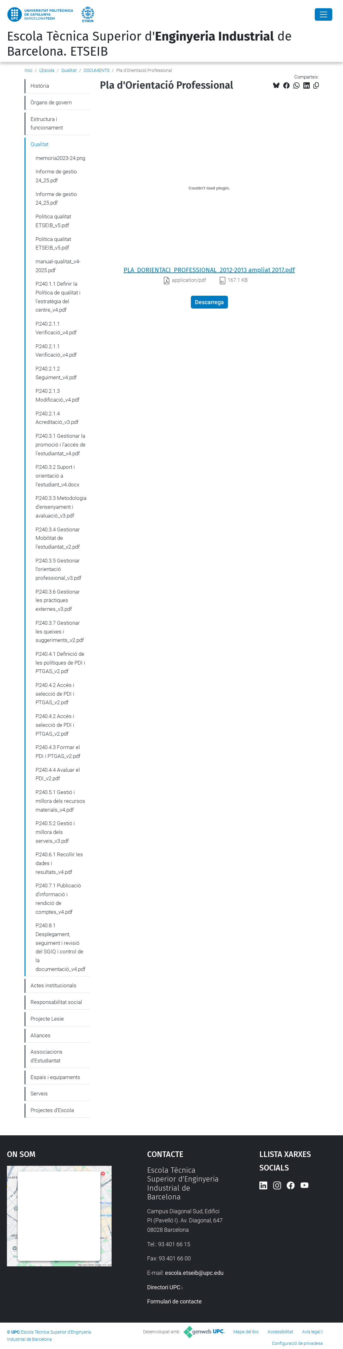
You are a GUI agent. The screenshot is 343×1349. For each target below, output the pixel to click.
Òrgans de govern (51, 102)
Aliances (40, 1035)
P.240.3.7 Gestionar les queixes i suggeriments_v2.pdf (60, 631)
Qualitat (69, 70)
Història (39, 86)
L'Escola (46, 70)
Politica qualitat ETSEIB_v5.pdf (53, 220)
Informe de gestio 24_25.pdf (56, 176)
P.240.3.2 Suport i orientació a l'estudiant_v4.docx (57, 475)
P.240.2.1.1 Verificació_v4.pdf (56, 328)
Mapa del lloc (246, 1331)
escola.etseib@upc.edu (194, 1272)
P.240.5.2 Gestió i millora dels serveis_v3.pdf (55, 832)
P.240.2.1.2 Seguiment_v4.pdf (56, 373)
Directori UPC (163, 1287)
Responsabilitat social (56, 1002)
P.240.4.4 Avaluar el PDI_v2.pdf (58, 774)
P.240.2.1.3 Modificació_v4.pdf (58, 395)
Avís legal (311, 1331)
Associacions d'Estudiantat (46, 1056)
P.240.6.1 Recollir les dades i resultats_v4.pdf (59, 863)
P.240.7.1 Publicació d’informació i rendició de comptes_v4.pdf (58, 898)
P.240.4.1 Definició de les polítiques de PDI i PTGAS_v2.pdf (60, 662)
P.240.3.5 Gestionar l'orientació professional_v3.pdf (58, 569)
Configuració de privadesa (297, 1343)
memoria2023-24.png (60, 158)
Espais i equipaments (55, 1077)
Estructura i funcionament (46, 123)
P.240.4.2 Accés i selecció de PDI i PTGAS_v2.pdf (55, 693)
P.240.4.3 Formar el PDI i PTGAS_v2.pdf (58, 751)
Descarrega (209, 302)
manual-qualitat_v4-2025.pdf (58, 265)
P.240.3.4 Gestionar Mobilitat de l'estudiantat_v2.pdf (58, 538)
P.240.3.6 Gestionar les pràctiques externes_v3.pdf (58, 600)
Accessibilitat (280, 1331)
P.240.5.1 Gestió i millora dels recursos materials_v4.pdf (60, 801)
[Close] (323, 14)
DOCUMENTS (96, 70)
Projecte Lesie (47, 1019)
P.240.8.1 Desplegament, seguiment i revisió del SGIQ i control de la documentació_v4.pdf (61, 947)
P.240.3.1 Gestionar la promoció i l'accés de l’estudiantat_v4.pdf (61, 444)
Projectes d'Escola (52, 1110)
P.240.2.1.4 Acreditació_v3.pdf (57, 417)
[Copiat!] (316, 85)
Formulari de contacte (174, 1301)
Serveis (39, 1093)
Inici (28, 70)
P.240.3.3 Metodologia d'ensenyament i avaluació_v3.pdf (61, 506)
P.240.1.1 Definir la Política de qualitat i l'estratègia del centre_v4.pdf (58, 297)
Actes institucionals (53, 985)
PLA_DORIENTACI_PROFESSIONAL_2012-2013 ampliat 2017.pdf (209, 270)
